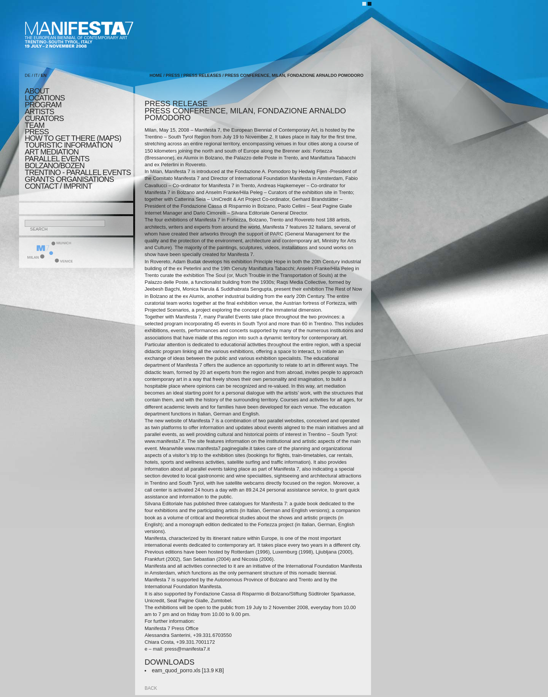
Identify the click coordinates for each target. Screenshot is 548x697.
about (37, 91)
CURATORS (44, 118)
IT (36, 75)
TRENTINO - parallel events (78, 172)
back (151, 688)
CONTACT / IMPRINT (58, 186)
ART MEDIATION (51, 151)
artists (39, 111)
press (37, 132)
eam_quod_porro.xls (176, 670)
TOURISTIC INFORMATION (68, 145)
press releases (202, 75)
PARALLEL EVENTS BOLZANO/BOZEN (57, 162)
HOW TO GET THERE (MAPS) (73, 138)
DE (27, 75)
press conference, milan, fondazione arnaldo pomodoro (294, 75)
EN (43, 75)
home (156, 75)
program (43, 104)
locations (45, 97)
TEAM (35, 125)
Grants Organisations (69, 179)
